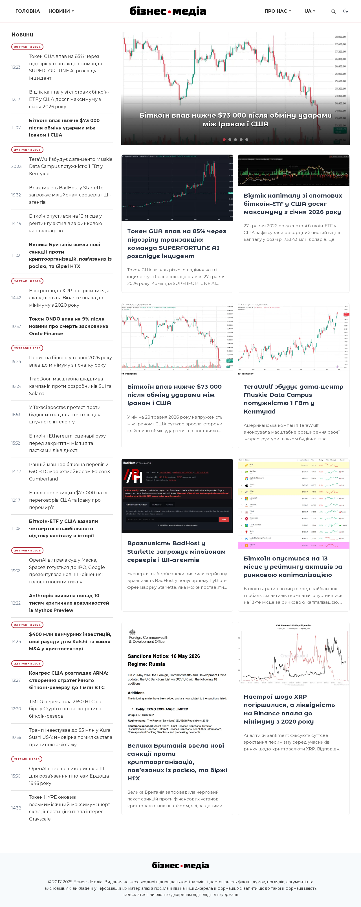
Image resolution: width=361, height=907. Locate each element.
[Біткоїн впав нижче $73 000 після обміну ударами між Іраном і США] (177, 340)
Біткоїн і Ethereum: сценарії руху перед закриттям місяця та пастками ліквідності (67, 443)
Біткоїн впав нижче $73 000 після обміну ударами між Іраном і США (174, 394)
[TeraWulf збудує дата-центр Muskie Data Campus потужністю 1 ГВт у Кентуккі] (293, 340)
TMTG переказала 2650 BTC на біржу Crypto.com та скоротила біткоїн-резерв (65, 709)
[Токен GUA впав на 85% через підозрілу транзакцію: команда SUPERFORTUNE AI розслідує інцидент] (177, 188)
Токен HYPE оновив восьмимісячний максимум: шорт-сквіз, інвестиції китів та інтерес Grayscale (70, 808)
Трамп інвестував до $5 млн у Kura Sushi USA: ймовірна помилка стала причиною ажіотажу (70, 737)
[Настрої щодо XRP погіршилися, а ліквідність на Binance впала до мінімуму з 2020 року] (293, 654)
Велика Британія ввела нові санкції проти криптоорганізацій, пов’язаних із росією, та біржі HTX (177, 762)
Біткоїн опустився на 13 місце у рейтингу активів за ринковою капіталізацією (293, 566)
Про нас (276, 11)
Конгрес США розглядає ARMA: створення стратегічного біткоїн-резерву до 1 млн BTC (68, 680)
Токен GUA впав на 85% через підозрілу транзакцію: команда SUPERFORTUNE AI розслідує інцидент (65, 67)
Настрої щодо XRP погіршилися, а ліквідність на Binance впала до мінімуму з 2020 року (69, 298)
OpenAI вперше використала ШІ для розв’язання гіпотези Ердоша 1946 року (69, 776)
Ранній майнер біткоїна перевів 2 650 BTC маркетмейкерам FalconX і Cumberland (71, 472)
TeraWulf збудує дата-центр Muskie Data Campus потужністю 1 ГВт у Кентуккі (71, 166)
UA (308, 11)
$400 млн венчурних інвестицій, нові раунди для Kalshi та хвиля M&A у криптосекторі (70, 641)
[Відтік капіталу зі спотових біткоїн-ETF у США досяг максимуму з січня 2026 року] (293, 170)
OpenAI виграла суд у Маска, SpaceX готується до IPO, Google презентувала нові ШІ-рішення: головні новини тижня (67, 571)
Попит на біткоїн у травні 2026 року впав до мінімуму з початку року (70, 361)
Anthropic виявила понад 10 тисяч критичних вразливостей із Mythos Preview (69, 603)
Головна (28, 11)
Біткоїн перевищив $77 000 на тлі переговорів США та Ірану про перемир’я (69, 500)
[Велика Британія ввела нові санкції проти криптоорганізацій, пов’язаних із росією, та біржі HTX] (177, 679)
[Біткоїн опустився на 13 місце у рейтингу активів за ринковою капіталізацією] (293, 504)
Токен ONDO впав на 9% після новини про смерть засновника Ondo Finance (68, 326)
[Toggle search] (333, 11)
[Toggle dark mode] (345, 11)
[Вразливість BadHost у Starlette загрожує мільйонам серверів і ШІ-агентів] (177, 496)
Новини (59, 11)
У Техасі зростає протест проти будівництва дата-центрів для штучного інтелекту (65, 415)
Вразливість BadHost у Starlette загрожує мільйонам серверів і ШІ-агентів (176, 551)
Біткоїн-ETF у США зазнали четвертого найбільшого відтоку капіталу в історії (63, 528)
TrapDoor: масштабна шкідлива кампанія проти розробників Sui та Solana (70, 386)
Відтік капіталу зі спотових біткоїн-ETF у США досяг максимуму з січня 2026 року (293, 203)
